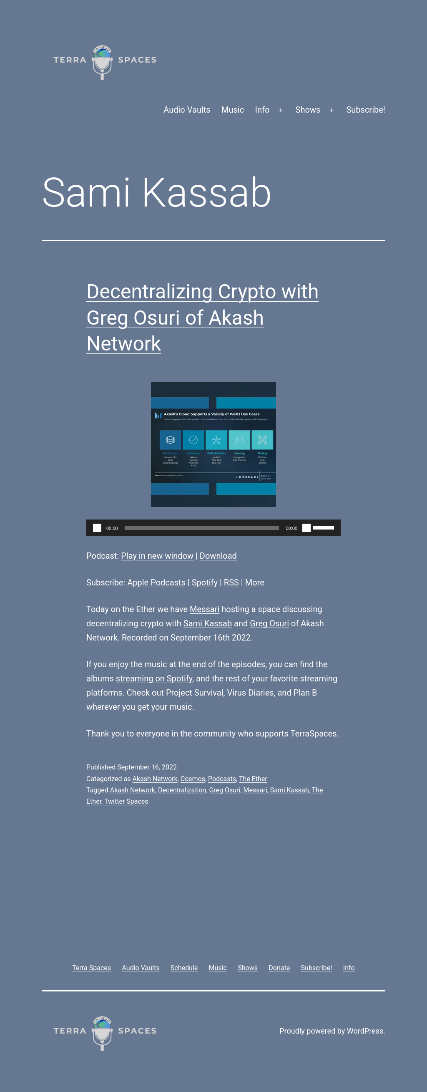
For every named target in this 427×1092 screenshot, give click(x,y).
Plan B (305, 693)
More (254, 583)
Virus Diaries (250, 693)
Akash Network (154, 779)
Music (232, 110)
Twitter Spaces (126, 801)
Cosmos (193, 779)
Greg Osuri (269, 623)
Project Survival (195, 693)
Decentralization (182, 790)
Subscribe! (365, 110)
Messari (204, 609)
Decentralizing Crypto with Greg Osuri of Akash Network (202, 318)
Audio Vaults (186, 110)
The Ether (253, 779)
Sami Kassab (207, 623)
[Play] (97, 528)
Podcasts (222, 779)
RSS (231, 583)
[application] (213, 528)
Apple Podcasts (156, 583)
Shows (308, 110)
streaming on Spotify (154, 678)
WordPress (365, 1030)
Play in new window (157, 556)
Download (218, 556)
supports (272, 734)
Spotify (205, 583)
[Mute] (306, 528)
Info (262, 110)
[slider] (202, 528)
